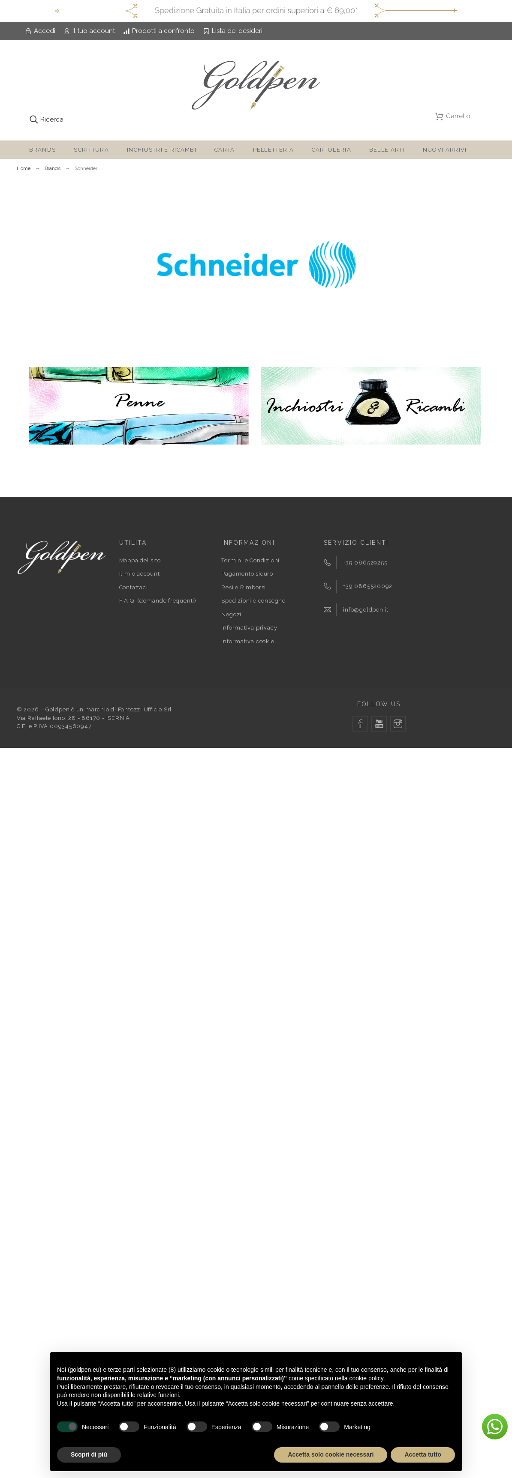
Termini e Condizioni (250, 560)
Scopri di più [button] (89, 1454)
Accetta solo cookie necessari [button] (330, 1454)
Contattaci (133, 587)
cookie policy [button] (366, 1378)
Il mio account (139, 573)
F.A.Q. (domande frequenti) (157, 600)
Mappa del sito (140, 560)
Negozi (231, 614)
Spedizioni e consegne (253, 600)
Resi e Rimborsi (243, 587)
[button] (495, 1426)
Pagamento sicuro (247, 573)
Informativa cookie (247, 641)
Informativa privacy (249, 627)
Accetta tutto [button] (422, 1454)
